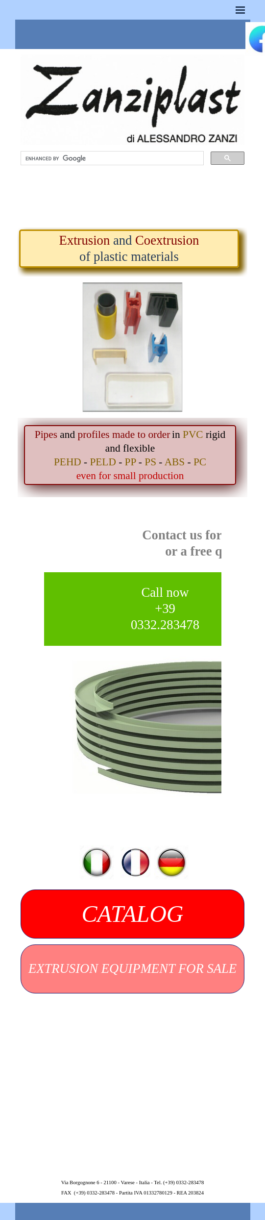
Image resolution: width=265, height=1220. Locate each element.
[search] (111, 158)
